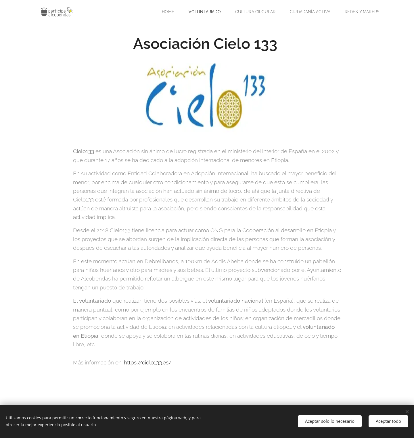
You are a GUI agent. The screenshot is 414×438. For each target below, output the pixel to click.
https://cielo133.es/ (148, 362)
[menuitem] (161, 12)
